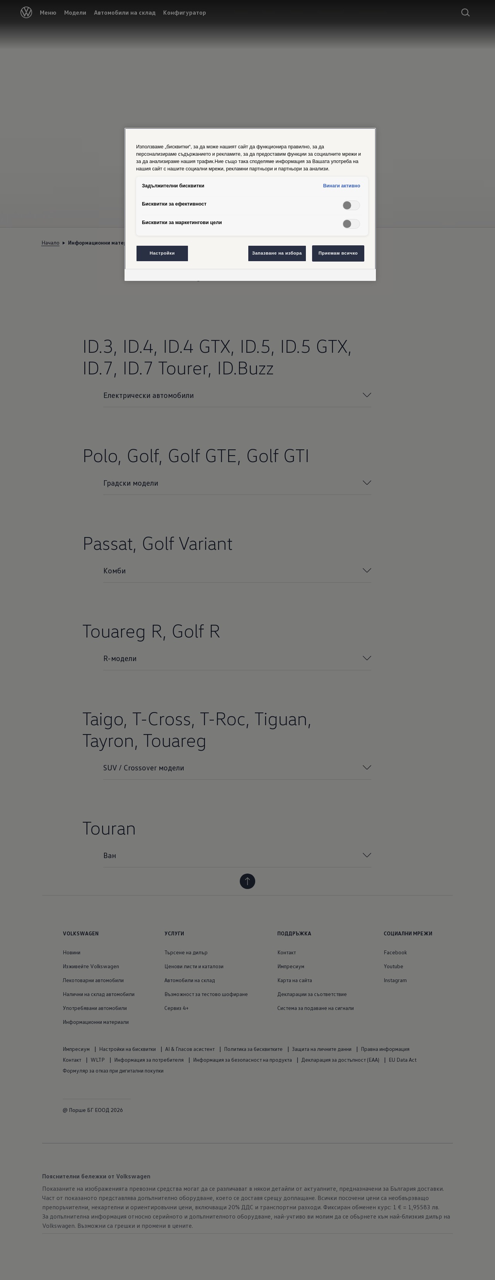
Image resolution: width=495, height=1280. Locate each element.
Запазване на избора (277, 253)
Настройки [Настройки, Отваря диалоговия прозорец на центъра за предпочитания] (162, 253)
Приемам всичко (338, 253)
